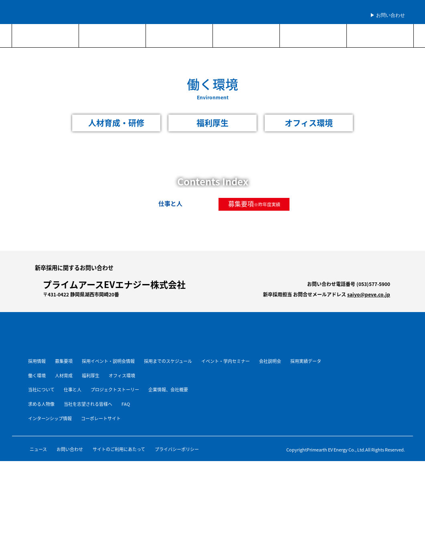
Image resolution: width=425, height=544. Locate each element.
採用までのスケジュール (168, 361)
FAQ (125, 404)
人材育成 (64, 375)
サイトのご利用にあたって (119, 449)
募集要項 (241, 203)
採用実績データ (305, 361)
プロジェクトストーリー (115, 389)
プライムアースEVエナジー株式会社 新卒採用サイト (78, 12)
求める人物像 (41, 404)
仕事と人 (72, 389)
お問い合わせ (70, 449)
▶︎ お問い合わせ (387, 15)
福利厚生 (90, 375)
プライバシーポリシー (177, 449)
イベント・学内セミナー (225, 361)
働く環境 (37, 375)
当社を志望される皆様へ (88, 404)
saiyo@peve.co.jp (368, 294)
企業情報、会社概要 (168, 389)
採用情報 (37, 361)
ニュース (38, 449)
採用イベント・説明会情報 (108, 361)
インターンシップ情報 (50, 418)
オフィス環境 (122, 375)
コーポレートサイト (101, 418)
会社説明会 (270, 361)
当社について (41, 389)
